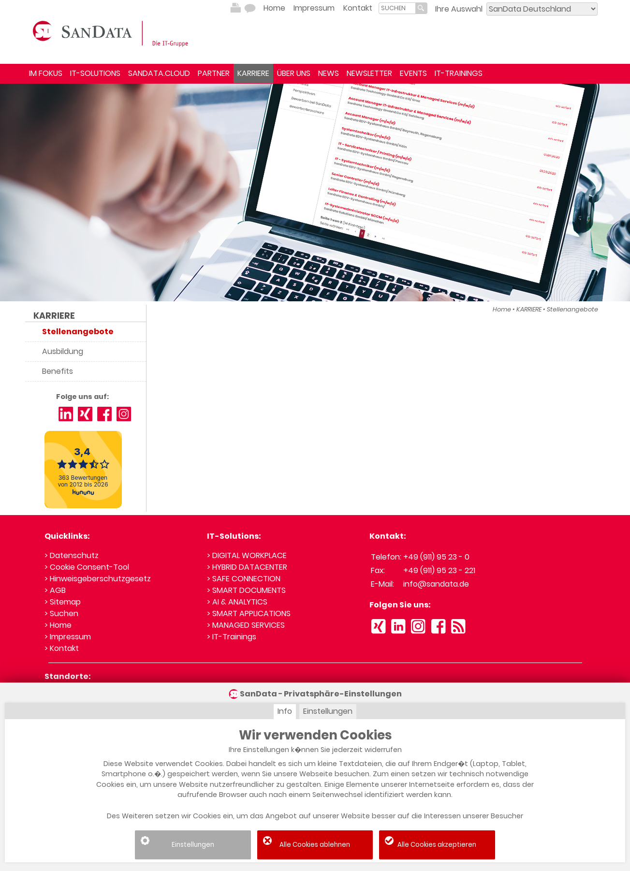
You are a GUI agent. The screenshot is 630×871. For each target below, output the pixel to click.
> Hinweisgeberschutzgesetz (97, 578)
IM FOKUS (45, 73)
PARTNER (214, 73)
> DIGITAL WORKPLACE (247, 555)
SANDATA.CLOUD (159, 73)
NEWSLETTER (369, 73)
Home (274, 8)
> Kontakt (61, 648)
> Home (58, 625)
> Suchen (61, 613)
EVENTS (413, 73)
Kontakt (357, 8)
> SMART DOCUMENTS (246, 590)
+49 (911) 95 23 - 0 (436, 556)
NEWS (328, 73)
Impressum (314, 8)
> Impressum (67, 636)
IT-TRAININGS (459, 73)
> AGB (55, 590)
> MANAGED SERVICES (246, 625)
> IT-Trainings (231, 636)
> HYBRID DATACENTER (247, 567)
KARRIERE (253, 73)
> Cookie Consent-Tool (86, 567)
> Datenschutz (71, 555)
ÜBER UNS (293, 73)
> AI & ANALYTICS (237, 601)
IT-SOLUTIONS (95, 73)
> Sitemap (62, 601)
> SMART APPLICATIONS (249, 613)
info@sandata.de (436, 584)
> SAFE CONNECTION (243, 578)
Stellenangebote (572, 309)
